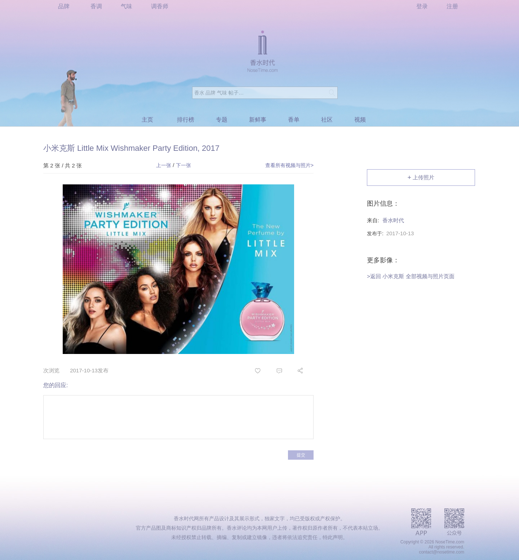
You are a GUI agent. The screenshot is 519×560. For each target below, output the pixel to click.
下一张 (183, 165)
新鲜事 (257, 120)
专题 (221, 120)
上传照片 (421, 177)
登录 (422, 6)
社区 (327, 120)
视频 (360, 120)
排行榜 (185, 120)
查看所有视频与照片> (289, 165)
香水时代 (393, 220)
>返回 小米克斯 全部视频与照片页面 (410, 276)
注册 (452, 6)
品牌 (64, 6)
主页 (147, 120)
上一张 (163, 165)
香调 (96, 6)
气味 (126, 6)
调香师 (159, 6)
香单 (294, 120)
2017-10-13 (400, 233)
